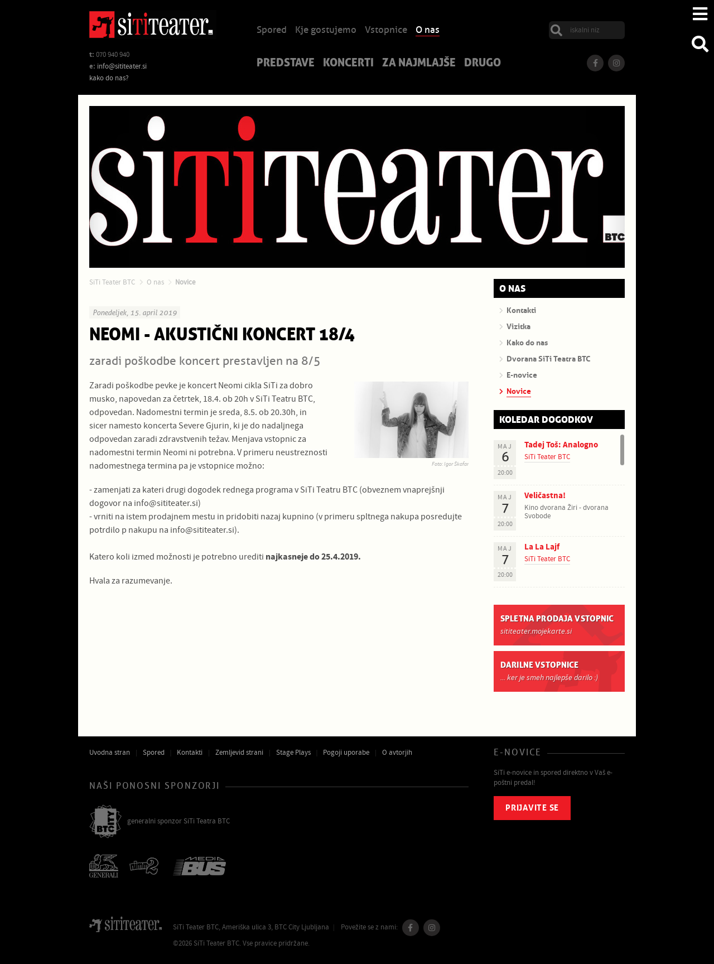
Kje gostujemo (325, 30)
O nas (428, 30)
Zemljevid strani (239, 752)
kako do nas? (109, 78)
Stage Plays (293, 752)
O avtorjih (397, 752)
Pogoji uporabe (346, 752)
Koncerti (348, 63)
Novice (185, 282)
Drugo (482, 63)
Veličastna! (545, 496)
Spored (272, 30)
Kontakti (189, 752)
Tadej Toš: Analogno (561, 445)
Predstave (286, 63)
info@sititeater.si (122, 66)
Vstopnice (386, 30)
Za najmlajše (419, 63)
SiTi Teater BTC (112, 282)
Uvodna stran (109, 752)
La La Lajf (541, 547)
